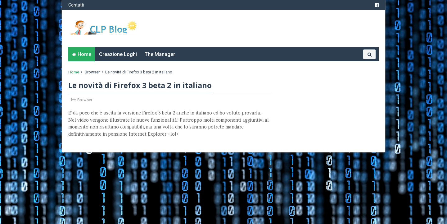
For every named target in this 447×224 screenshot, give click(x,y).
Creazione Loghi (118, 54)
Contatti (76, 4)
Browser (92, 72)
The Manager (160, 54)
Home (84, 54)
